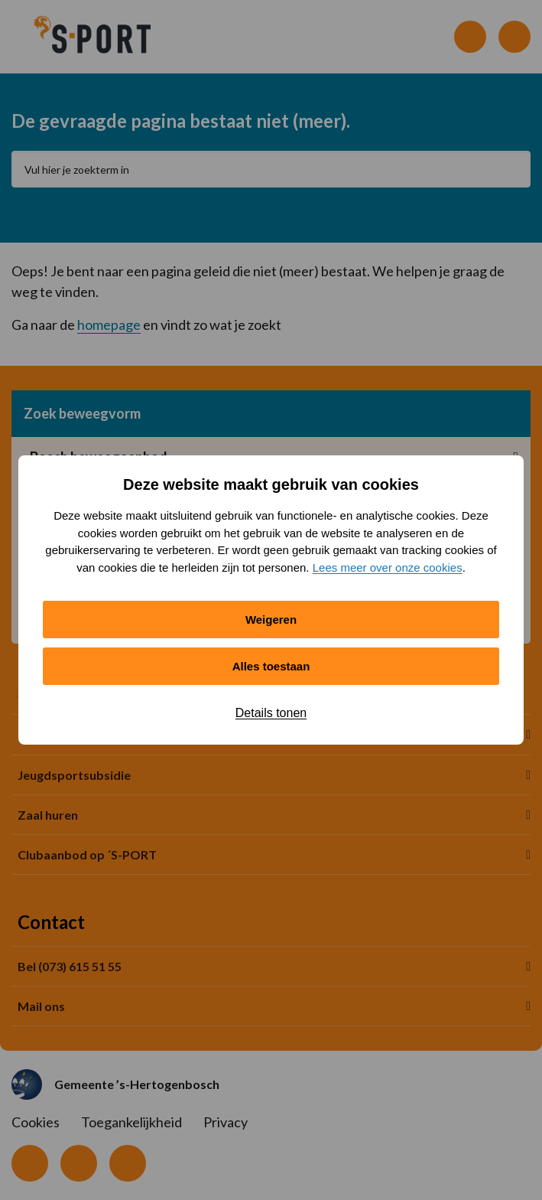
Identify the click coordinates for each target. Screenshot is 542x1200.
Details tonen (271, 712)
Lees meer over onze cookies (387, 567)
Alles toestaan (271, 666)
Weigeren (271, 619)
